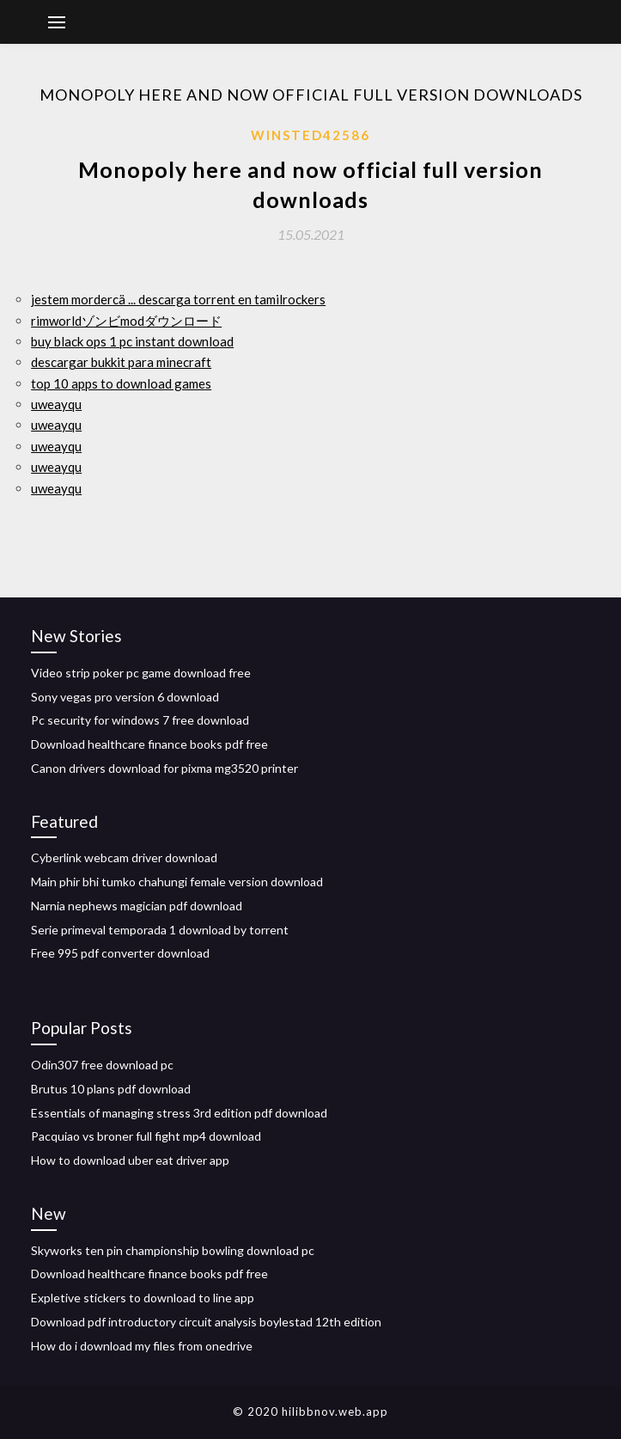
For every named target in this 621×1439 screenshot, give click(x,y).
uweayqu (56, 404)
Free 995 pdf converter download (120, 953)
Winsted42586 (310, 135)
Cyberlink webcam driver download (124, 857)
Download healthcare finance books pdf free (149, 744)
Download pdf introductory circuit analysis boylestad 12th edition (206, 1321)
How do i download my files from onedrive (142, 1345)
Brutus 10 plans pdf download (111, 1088)
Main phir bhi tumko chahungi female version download (177, 881)
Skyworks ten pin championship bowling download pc (172, 1250)
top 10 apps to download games (121, 383)
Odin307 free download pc (102, 1064)
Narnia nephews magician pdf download (136, 905)
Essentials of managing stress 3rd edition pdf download (179, 1112)
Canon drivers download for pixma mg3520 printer (164, 768)
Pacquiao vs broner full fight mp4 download (146, 1136)
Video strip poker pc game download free (141, 672)
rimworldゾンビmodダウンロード (126, 320)
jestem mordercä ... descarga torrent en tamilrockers (178, 299)
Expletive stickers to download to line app (142, 1297)
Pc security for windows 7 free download (140, 720)
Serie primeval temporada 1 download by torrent (160, 929)
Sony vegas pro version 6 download (125, 696)
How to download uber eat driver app (130, 1160)
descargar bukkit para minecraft (121, 362)
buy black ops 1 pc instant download (132, 341)
